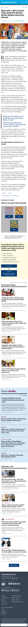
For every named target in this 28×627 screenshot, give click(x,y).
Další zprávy (14, 565)
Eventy (3, 609)
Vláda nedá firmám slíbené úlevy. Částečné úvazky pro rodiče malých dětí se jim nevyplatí (14, 323)
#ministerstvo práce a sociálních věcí (10, 195)
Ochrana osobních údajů (16, 595)
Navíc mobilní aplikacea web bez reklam (9, 273)
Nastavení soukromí (15, 599)
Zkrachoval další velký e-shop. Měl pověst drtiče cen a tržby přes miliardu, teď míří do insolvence (14, 481)
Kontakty (3, 595)
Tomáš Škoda (22, 37)
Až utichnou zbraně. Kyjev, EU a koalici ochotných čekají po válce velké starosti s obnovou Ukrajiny (14, 523)
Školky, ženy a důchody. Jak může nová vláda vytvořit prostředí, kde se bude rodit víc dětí (13, 431)
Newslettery (4, 611)
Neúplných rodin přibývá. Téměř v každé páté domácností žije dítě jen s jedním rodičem (13, 347)
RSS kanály (4, 613)
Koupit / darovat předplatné (7, 607)
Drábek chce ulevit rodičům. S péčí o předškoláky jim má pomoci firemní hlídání (13, 299)
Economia (4, 599)
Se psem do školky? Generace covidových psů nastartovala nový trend (13, 400)
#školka (4, 193)
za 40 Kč (9, 265)
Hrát (9, 216)
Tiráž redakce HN (5, 597)
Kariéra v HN (4, 601)
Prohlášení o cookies (15, 597)
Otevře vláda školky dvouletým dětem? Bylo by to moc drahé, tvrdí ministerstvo (14, 370)
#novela (9, 193)
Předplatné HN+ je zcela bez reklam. (20, 282)
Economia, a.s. (10, 576)
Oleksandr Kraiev (9, 519)
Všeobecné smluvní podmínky (17, 601)
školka (12, 391)
